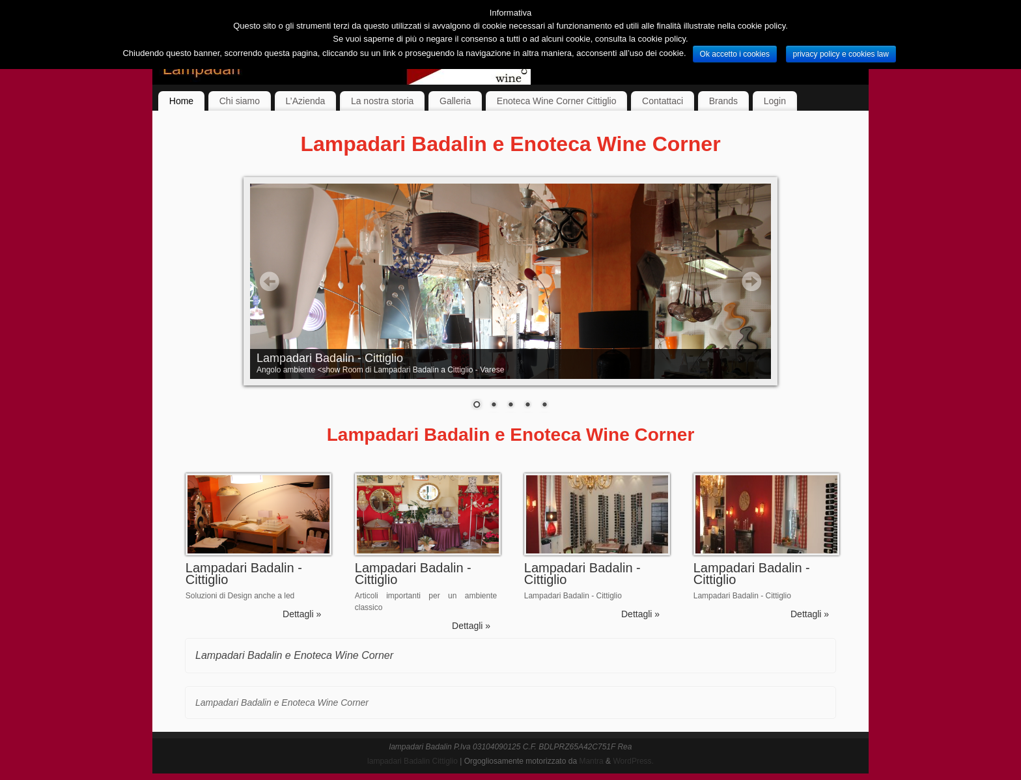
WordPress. (633, 761)
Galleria (455, 101)
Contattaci (662, 101)
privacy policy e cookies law (841, 54)
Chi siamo (239, 101)
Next (751, 281)
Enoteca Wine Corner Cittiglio (557, 101)
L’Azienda (306, 101)
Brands (723, 101)
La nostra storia (382, 101)
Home (181, 101)
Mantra (591, 761)
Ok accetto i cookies (735, 54)
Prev (269, 281)
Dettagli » (302, 614)
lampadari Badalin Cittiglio (412, 761)
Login (775, 101)
